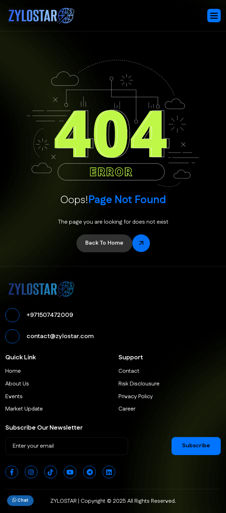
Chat (20, 500)
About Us (17, 384)
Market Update (24, 409)
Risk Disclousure (139, 384)
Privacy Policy (135, 397)
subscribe (196, 446)
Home (13, 371)
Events (14, 397)
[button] (214, 15)
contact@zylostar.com (60, 336)
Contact (128, 371)
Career (126, 409)
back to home (104, 244)
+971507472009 (50, 315)
